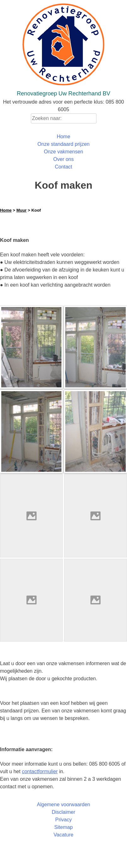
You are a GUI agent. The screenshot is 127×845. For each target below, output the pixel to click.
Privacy (63, 819)
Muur (21, 210)
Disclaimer (63, 812)
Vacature (63, 834)
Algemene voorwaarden (63, 804)
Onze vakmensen (63, 151)
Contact (63, 166)
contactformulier (40, 771)
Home (63, 136)
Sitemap (63, 827)
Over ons (63, 159)
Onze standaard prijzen (63, 144)
